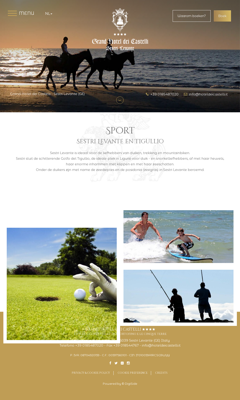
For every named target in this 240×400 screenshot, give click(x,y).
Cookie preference (133, 373)
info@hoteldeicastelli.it (206, 94)
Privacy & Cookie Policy (91, 373)
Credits (161, 373)
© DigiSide (129, 383)
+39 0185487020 (162, 94)
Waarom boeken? (191, 16)
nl (48, 13)
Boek (222, 16)
